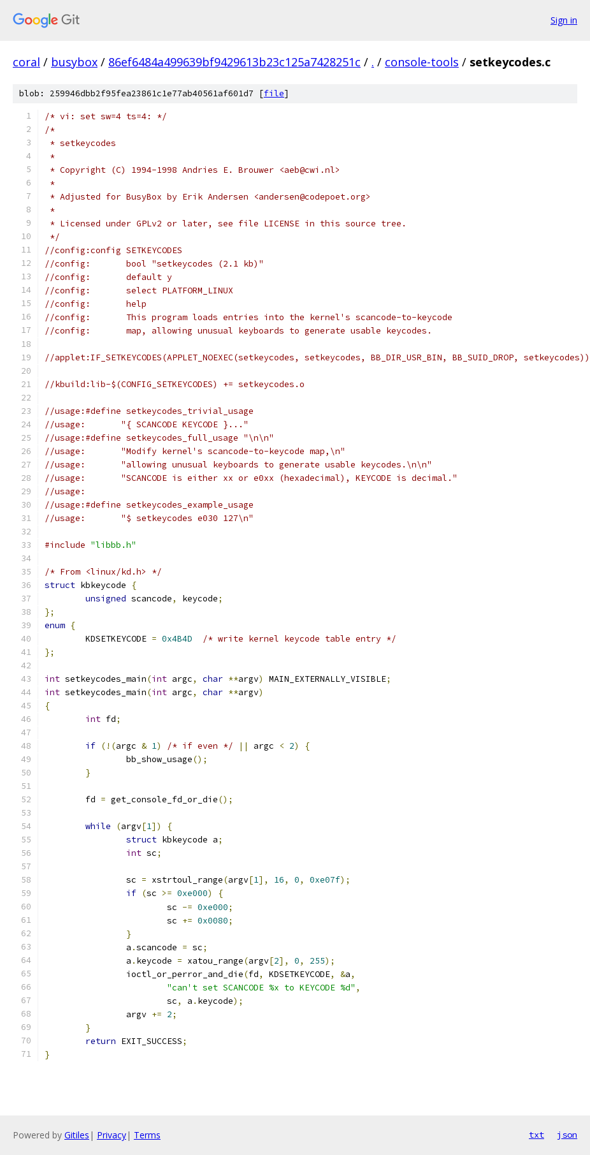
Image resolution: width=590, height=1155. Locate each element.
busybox (74, 62)
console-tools (422, 62)
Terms (147, 1135)
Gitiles (76, 1135)
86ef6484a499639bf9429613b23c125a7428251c (234, 62)
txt (536, 1134)
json (567, 1134)
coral (26, 62)
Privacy (111, 1135)
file (274, 93)
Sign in (563, 20)
